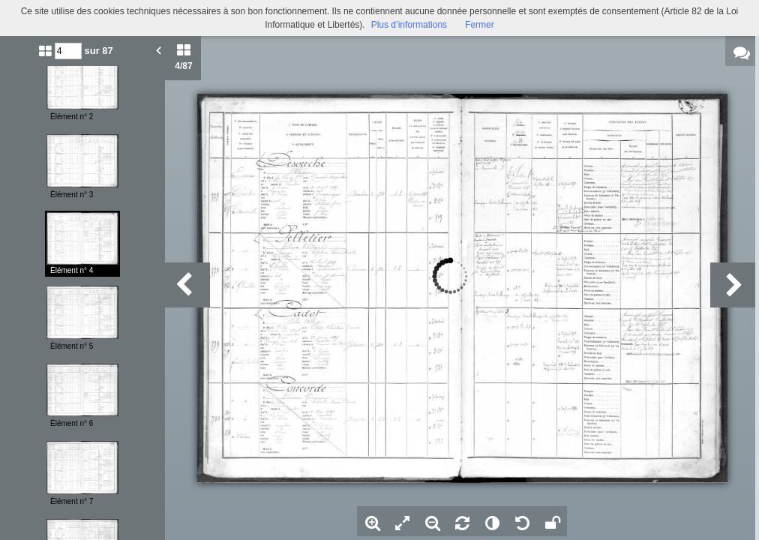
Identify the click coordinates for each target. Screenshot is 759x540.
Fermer (479, 25)
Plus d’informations (409, 25)
